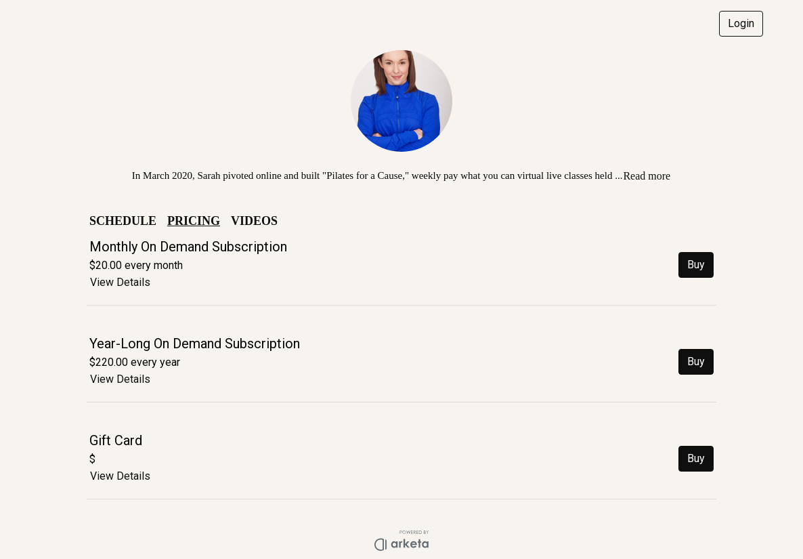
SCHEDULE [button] (122, 221)
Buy (696, 264)
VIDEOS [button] (254, 221)
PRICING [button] (193, 221)
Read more (646, 176)
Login (741, 23)
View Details (120, 282)
